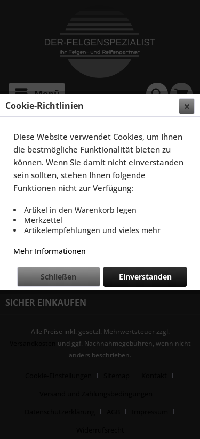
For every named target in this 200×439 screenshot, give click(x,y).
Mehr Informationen (49, 251)
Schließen (58, 277)
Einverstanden (145, 277)
